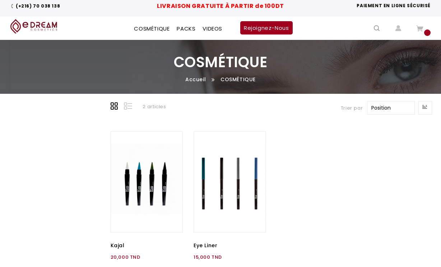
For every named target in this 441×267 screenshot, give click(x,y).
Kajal (118, 245)
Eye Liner (205, 245)
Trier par (352, 108)
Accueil (195, 79)
